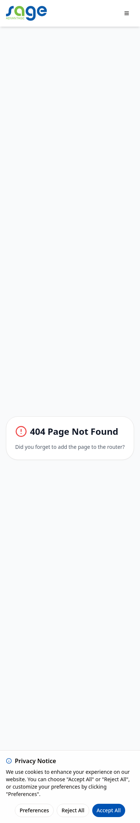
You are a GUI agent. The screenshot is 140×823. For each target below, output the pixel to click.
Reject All (72, 810)
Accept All (109, 810)
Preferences (34, 810)
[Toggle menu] (126, 13)
